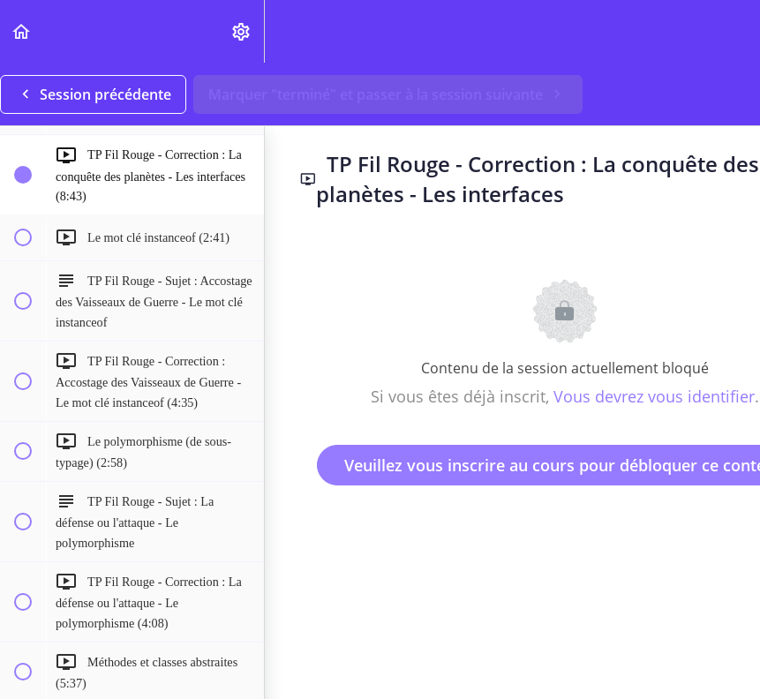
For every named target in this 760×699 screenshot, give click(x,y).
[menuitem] (242, 31)
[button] (22, 31)
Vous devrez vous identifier (654, 396)
